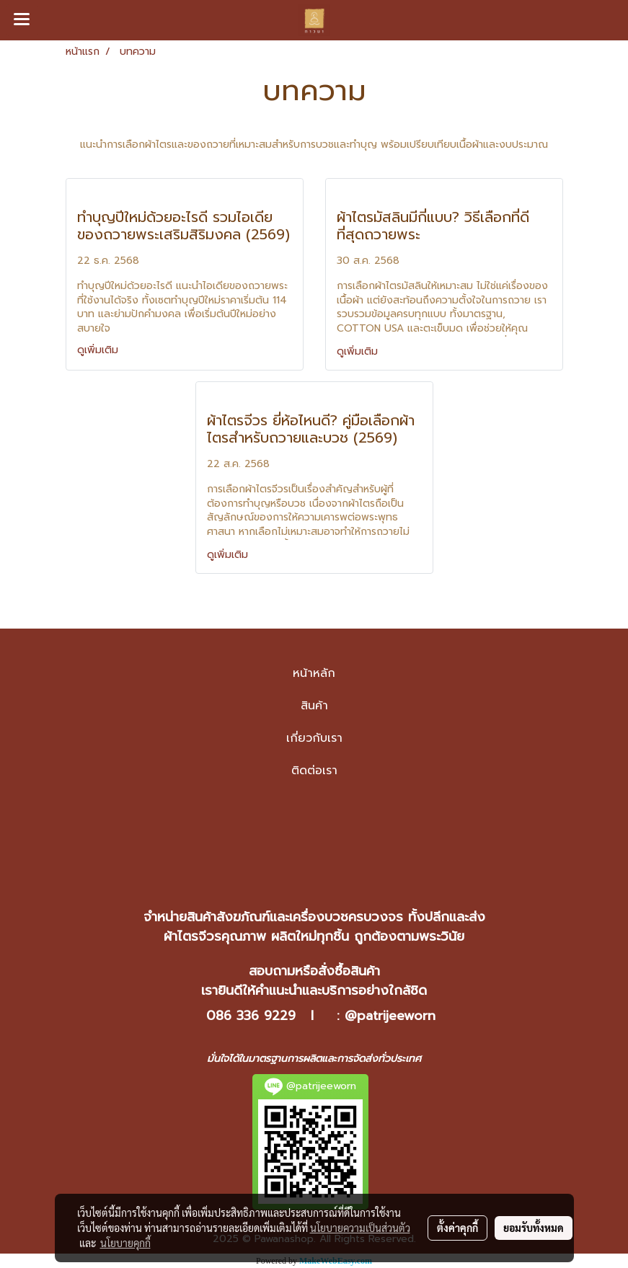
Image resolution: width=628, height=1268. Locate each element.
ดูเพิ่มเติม (99, 350)
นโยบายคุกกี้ (125, 1242)
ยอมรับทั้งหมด (533, 1227)
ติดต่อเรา (314, 770)
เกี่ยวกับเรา (314, 738)
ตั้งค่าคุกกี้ (457, 1227)
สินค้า (314, 705)
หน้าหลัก (314, 673)
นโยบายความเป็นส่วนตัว (360, 1227)
